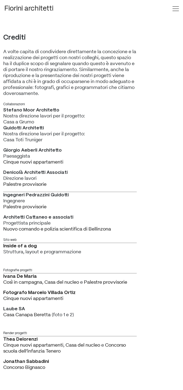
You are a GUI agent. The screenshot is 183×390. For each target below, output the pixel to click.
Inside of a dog (20, 246)
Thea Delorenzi (20, 339)
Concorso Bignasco (24, 367)
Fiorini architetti (28, 8)
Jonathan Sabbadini (26, 361)
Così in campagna (22, 282)
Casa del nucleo (61, 282)
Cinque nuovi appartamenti (33, 162)
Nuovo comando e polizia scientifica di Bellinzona (57, 229)
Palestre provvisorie (25, 184)
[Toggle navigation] (175, 9)
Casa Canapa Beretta (27, 314)
